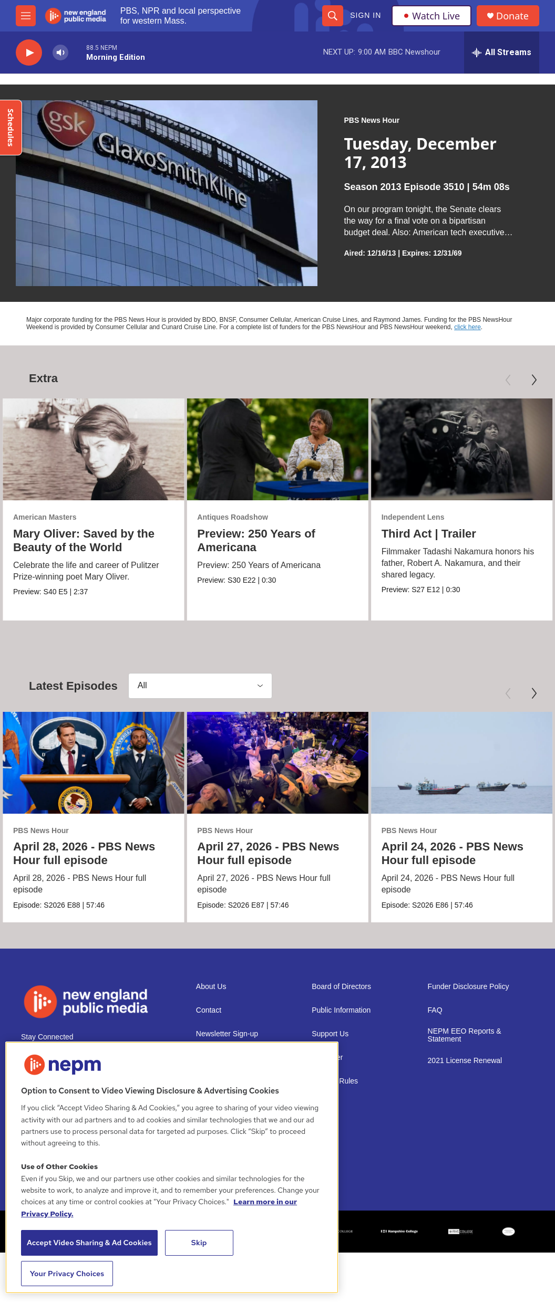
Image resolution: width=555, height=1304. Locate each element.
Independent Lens (413, 517)
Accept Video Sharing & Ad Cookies (89, 1242)
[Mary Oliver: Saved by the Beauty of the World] (93, 449)
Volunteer (327, 1057)
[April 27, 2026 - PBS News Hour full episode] (277, 763)
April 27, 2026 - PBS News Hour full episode (268, 853)
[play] (28, 53)
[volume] (60, 53)
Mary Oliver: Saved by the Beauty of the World (84, 540)
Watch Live (431, 15)
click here (467, 327)
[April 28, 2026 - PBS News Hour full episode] (93, 763)
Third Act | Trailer (429, 533)
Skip (199, 1242)
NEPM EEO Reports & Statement (464, 1035)
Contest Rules (335, 1081)
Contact (208, 1010)
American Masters (45, 517)
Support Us (330, 1034)
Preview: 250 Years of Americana (256, 540)
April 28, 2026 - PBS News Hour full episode (84, 853)
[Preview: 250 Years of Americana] (277, 449)
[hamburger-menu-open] (26, 15)
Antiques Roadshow (232, 517)
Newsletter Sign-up (227, 1034)
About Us (211, 987)
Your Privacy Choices (67, 1273)
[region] (171, 1168)
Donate (512, 16)
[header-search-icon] (332, 15)
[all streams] (501, 52)
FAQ (435, 1010)
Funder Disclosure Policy (468, 987)
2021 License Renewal (465, 1061)
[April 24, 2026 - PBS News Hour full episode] (461, 763)
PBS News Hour (371, 120)
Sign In (365, 15)
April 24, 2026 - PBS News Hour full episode (452, 853)
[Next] (534, 380)
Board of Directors (341, 987)
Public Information (341, 1010)
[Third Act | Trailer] (461, 449)
